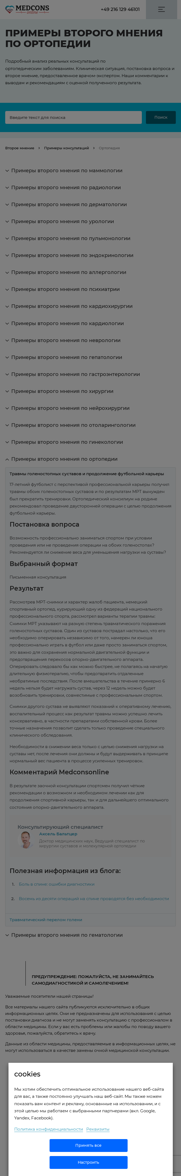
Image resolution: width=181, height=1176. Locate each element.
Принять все (88, 1145)
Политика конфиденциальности (48, 1129)
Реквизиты (98, 1129)
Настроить (88, 1162)
